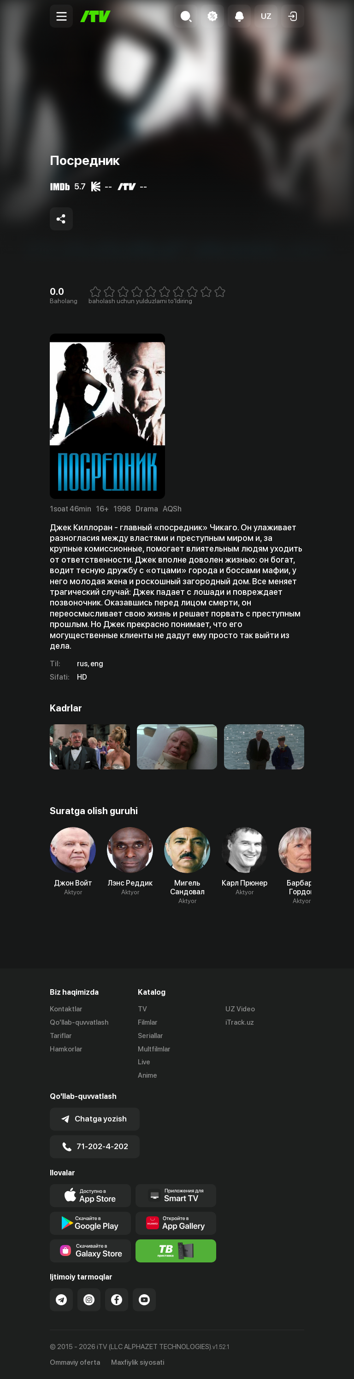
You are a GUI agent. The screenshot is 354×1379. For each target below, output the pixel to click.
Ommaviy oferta (75, 1362)
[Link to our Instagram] (88, 1299)
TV (142, 1009)
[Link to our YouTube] (144, 1299)
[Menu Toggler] (61, 16)
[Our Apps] (176, 1195)
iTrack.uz (239, 1022)
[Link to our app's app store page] (90, 1195)
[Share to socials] (61, 218)
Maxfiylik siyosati (137, 1362)
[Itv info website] (176, 1250)
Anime (147, 1075)
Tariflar (61, 1036)
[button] (265, 16)
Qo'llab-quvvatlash (79, 1022)
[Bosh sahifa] (95, 16)
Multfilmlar (154, 1049)
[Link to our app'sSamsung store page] (90, 1250)
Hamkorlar (66, 1049)
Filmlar (148, 1022)
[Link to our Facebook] (116, 1299)
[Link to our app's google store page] (90, 1222)
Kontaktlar (66, 1009)
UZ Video (240, 1009)
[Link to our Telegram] (61, 1299)
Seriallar (150, 1036)
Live (144, 1062)
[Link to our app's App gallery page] (176, 1222)
